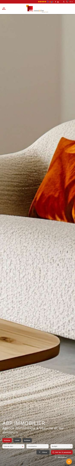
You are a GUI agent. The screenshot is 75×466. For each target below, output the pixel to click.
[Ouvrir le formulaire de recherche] (43, 458)
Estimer (27, 446)
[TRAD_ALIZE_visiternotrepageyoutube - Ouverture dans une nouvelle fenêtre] (58, 2)
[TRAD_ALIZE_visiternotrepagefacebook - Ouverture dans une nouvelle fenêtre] (55, 1)
